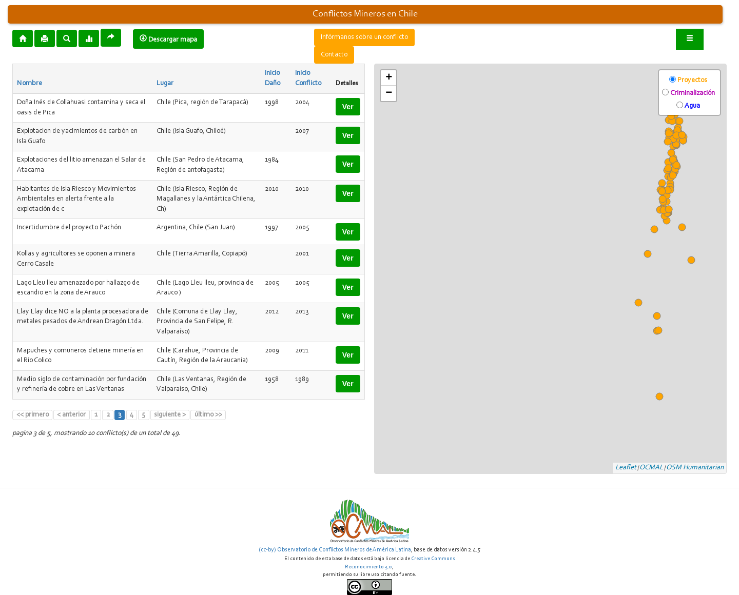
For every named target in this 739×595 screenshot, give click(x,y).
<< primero (32, 415)
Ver (348, 107)
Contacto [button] (334, 54)
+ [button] (388, 78)
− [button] (388, 93)
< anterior (71, 415)
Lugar (165, 83)
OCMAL (651, 467)
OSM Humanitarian (695, 467)
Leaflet (625, 467)
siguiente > (170, 415)
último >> (208, 415)
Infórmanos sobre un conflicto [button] (364, 37)
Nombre (29, 83)
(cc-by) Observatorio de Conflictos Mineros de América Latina (335, 550)
